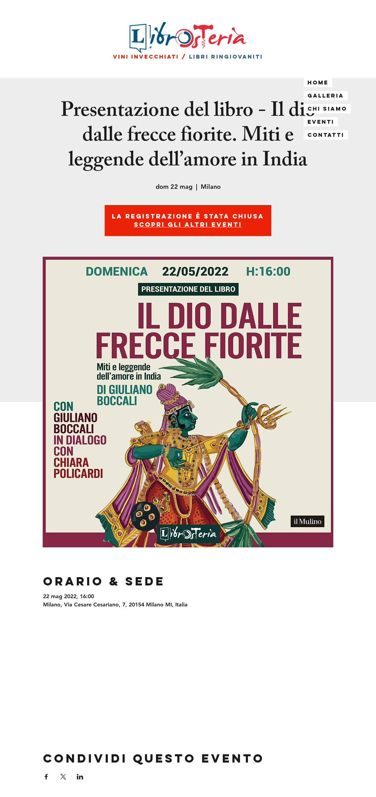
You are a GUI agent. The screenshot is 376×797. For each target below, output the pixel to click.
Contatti (325, 134)
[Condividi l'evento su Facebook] (46, 776)
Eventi (320, 121)
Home (317, 82)
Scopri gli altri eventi (188, 224)
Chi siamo (327, 108)
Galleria (325, 95)
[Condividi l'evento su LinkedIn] (80, 776)
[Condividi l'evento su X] (63, 776)
